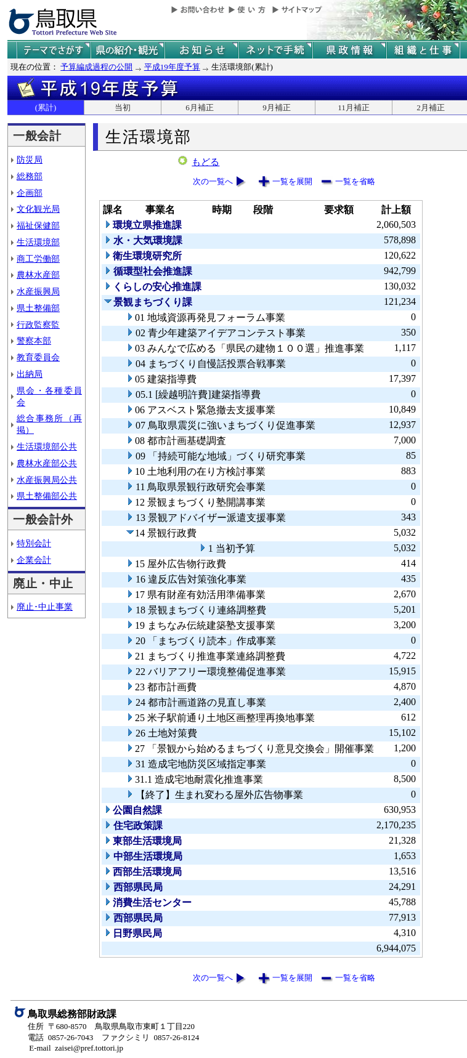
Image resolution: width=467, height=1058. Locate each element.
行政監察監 (38, 324)
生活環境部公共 (47, 446)
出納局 (30, 374)
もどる (205, 162)
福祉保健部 (38, 225)
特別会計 (34, 543)
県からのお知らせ (201, 50)
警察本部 (34, 340)
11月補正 (354, 107)
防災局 (30, 159)
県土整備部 (38, 308)
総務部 (30, 176)
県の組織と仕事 (423, 50)
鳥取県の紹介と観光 (127, 50)
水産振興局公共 (47, 480)
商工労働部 (38, 259)
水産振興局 (38, 291)
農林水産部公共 (47, 463)
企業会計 (34, 560)
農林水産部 (38, 275)
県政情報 (349, 50)
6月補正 (199, 107)
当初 (123, 107)
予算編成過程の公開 (96, 66)
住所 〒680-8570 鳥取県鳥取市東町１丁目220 (111, 1026)
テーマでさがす (54, 50)
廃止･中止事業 (45, 607)
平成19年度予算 (172, 66)
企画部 (30, 193)
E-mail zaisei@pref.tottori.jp (76, 1047)
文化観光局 (38, 209)
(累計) (46, 107)
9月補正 (276, 107)
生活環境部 (38, 242)
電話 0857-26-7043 (60, 1037)
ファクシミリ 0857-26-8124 (150, 1037)
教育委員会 (38, 357)
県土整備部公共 (47, 496)
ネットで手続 (275, 50)
